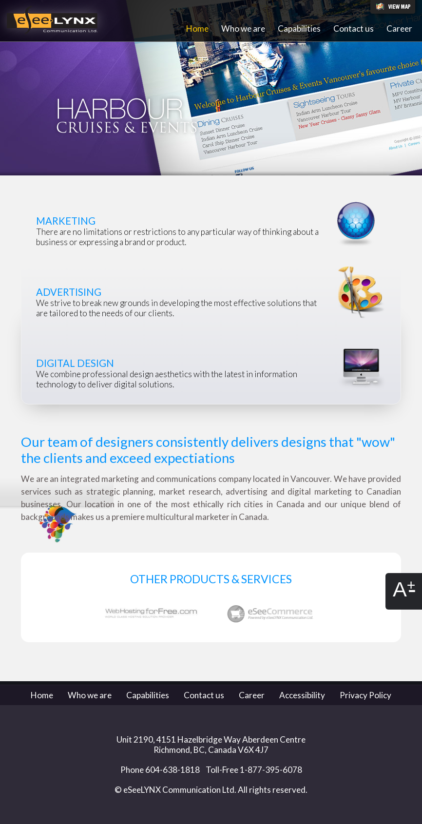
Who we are (243, 28)
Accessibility (302, 695)
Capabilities (299, 28)
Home (197, 28)
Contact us (353, 28)
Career (399, 28)
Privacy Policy (365, 695)
